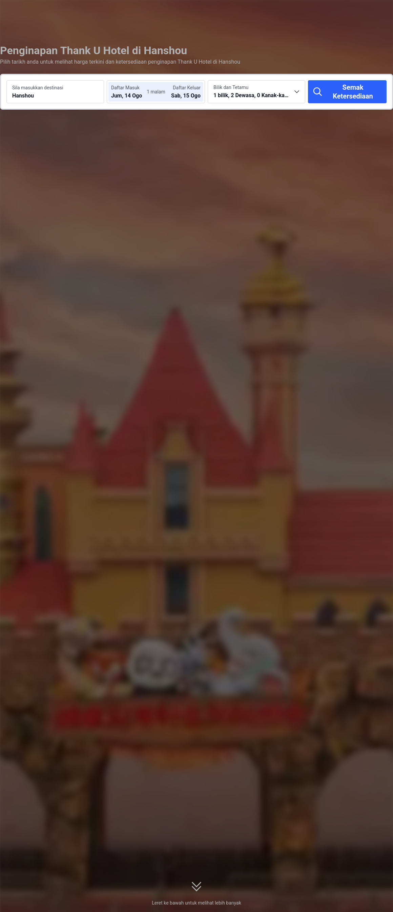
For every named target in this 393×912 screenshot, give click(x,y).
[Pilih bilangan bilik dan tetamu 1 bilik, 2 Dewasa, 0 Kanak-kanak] (256, 92)
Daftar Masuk (125, 87)
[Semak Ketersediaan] (347, 91)
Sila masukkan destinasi (37, 87)
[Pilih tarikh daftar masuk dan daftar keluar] (131, 92)
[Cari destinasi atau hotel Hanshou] (55, 91)
